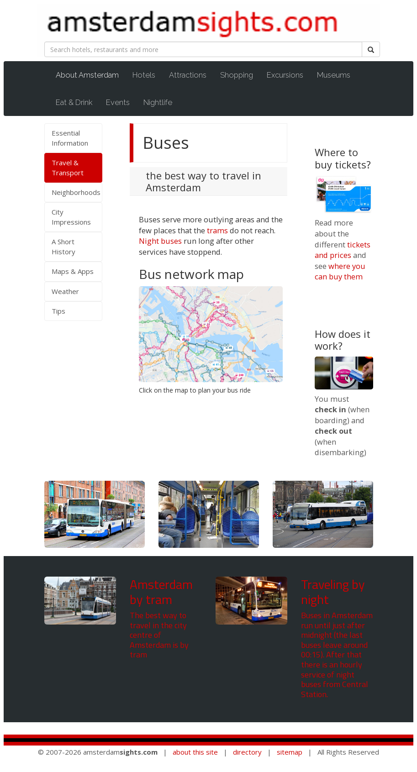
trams (217, 230)
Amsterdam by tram (161, 591)
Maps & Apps (73, 271)
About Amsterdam (92, 74)
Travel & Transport (68, 167)
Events (118, 102)
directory (247, 751)
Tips (58, 310)
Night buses (160, 241)
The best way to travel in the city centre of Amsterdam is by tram (159, 635)
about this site (195, 751)
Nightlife (157, 102)
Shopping (236, 74)
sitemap (289, 751)
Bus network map (191, 274)
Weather (65, 291)
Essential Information (70, 137)
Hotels (143, 74)
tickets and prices (342, 250)
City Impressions (71, 216)
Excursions (285, 74)
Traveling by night (333, 591)
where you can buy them (340, 271)
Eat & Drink (74, 102)
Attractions (187, 74)
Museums (333, 74)
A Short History (63, 246)
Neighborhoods (76, 192)
